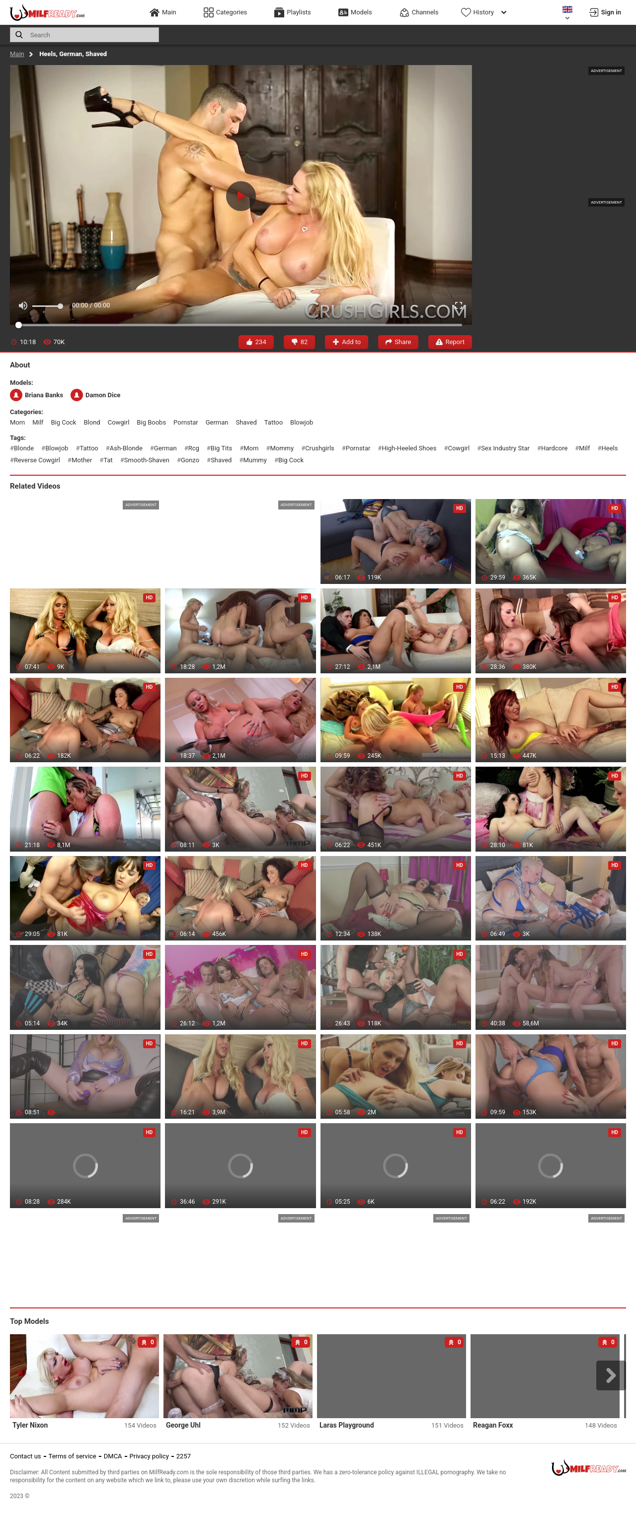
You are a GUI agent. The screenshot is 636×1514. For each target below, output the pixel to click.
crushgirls (319, 448)
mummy (254, 460)
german (217, 422)
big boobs (151, 422)
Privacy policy (149, 1456)
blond (91, 422)
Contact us (25, 1456)
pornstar (185, 422)
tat (107, 460)
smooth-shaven (146, 460)
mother (82, 460)
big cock (63, 422)
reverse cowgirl (37, 460)
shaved (246, 422)
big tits (221, 448)
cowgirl (119, 422)
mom (17, 422)
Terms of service (72, 1456)
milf (37, 422)
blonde (24, 448)
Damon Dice (95, 395)
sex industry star (505, 448)
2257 (183, 1456)
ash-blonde (126, 448)
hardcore (554, 448)
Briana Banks (36, 395)
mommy (282, 448)
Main (17, 54)
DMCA (113, 1456)
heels (610, 448)
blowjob (301, 422)
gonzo (190, 460)
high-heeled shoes (409, 448)
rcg (193, 448)
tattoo (273, 422)
